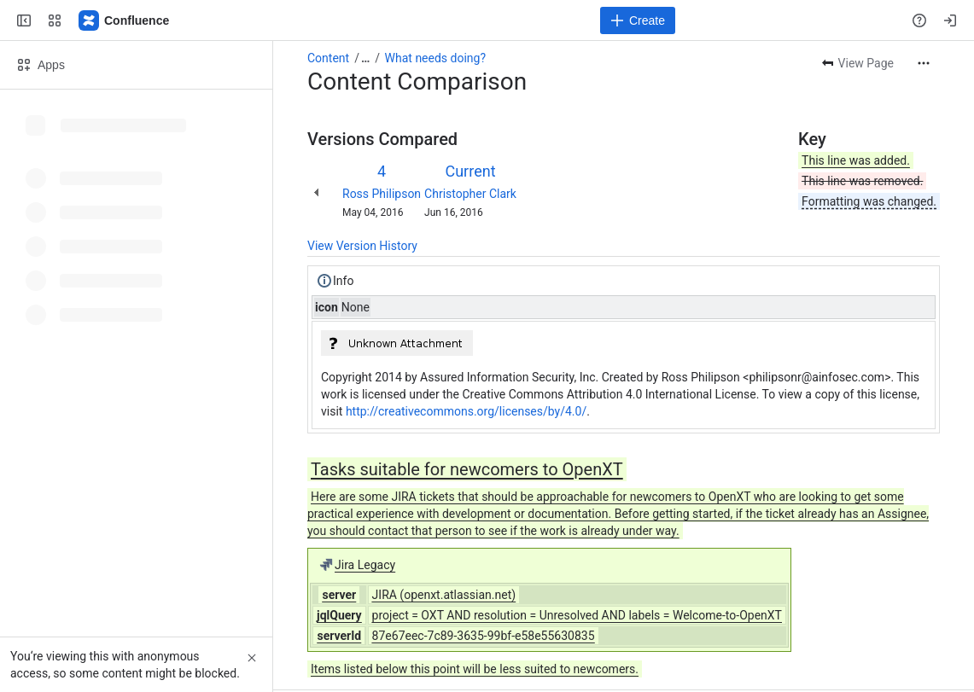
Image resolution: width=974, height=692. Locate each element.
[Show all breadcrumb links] (365, 58)
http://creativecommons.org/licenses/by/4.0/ (466, 411)
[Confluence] (124, 20)
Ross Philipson (381, 194)
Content (328, 58)
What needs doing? (435, 58)
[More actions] (923, 63)
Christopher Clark (470, 194)
